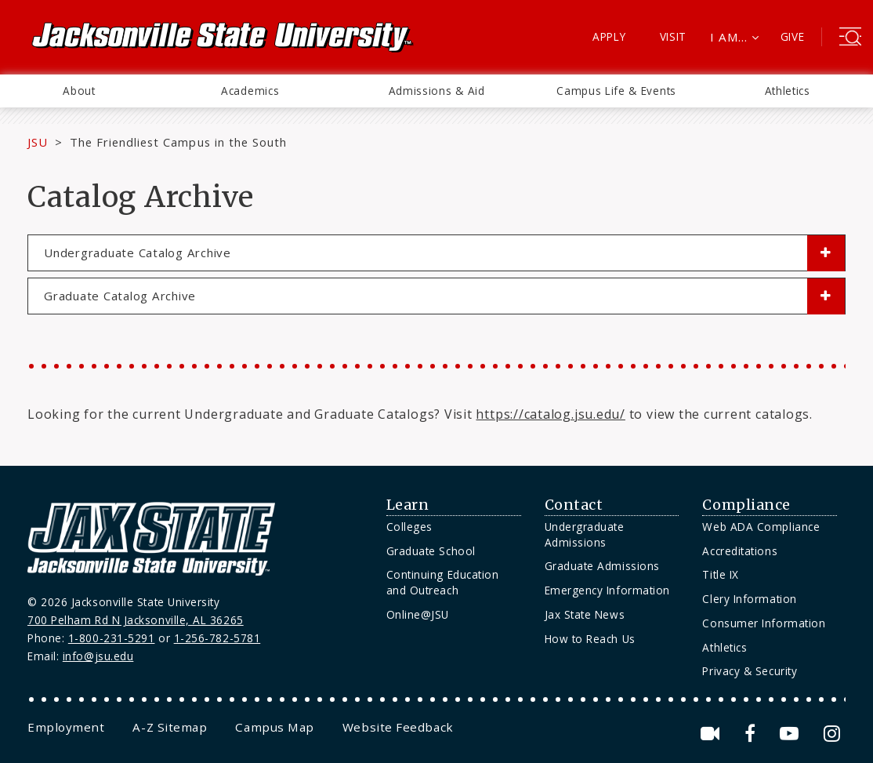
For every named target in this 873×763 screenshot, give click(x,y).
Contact (574, 505)
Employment (65, 727)
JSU (37, 142)
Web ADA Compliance (761, 526)
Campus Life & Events (616, 90)
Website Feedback (398, 727)
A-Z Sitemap (169, 727)
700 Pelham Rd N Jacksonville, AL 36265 (135, 619)
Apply (609, 36)
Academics (250, 90)
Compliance (746, 505)
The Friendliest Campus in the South (178, 142)
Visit (673, 36)
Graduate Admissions (602, 565)
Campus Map (274, 727)
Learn (407, 505)
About (79, 90)
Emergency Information (607, 590)
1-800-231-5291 (111, 637)
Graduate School (431, 550)
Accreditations (739, 550)
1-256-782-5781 (217, 637)
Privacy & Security (749, 670)
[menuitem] (79, 90)
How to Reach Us (590, 638)
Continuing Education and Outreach (442, 582)
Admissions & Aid (437, 90)
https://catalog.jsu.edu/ (550, 414)
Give (793, 36)
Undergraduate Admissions (585, 534)
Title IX (720, 574)
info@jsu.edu (98, 656)
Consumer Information (763, 623)
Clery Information (749, 598)
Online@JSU (417, 614)
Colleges (409, 526)
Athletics (787, 90)
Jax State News (585, 614)
